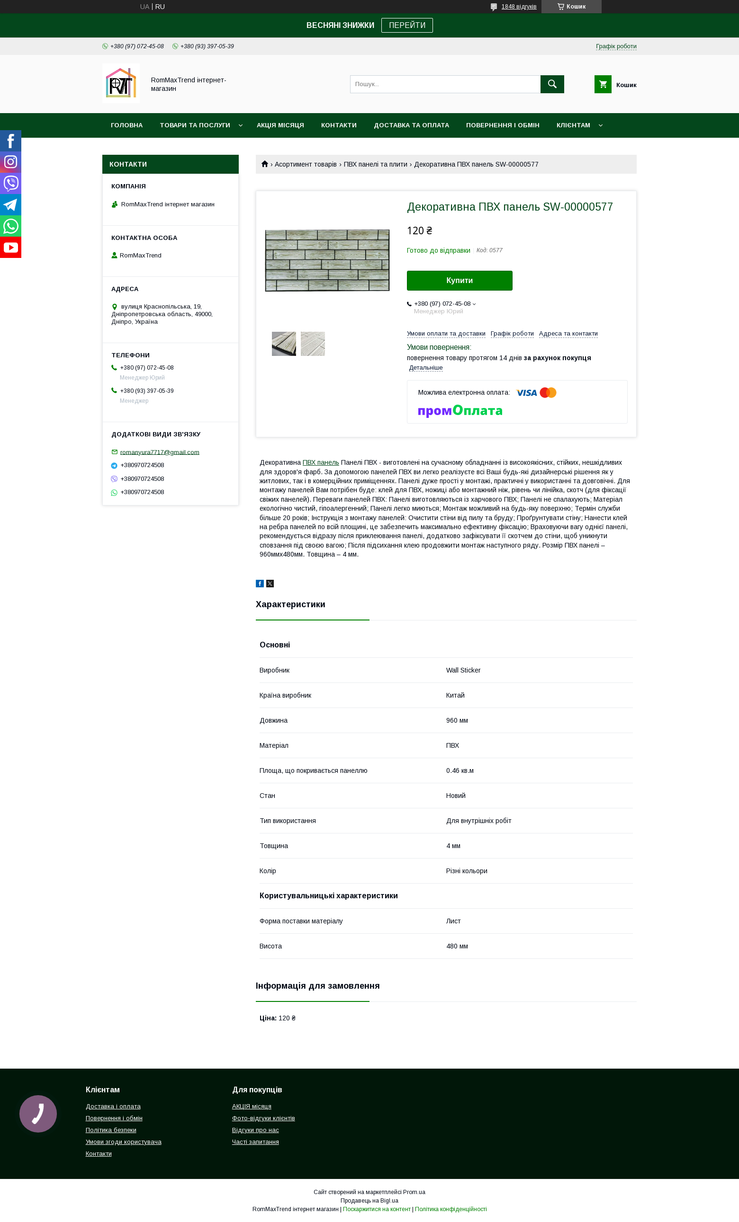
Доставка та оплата (411, 125)
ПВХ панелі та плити (375, 164)
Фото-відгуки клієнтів (263, 1118)
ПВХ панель (321, 462)
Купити (460, 280)
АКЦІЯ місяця (280, 125)
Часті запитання (255, 1141)
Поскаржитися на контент (377, 1209)
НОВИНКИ (127, 149)
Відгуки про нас (255, 1129)
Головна (127, 125)
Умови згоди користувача (124, 1141)
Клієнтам (573, 125)
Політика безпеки (111, 1129)
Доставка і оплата (113, 1106)
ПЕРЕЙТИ (407, 25)
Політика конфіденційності (451, 1209)
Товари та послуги (195, 125)
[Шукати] (552, 84)
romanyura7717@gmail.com (159, 451)
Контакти (339, 125)
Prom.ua (414, 1192)
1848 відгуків (519, 6)
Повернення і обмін (503, 125)
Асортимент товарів (306, 164)
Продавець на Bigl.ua (369, 1200)
